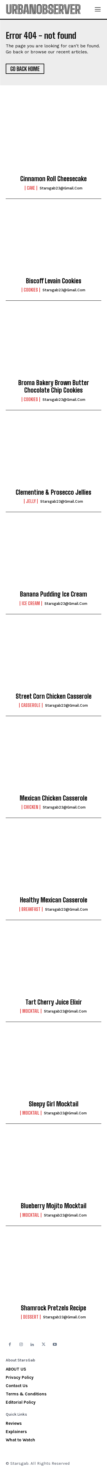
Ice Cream (31, 603)
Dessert (31, 1317)
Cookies (31, 290)
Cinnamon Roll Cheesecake (53, 179)
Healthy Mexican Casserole (53, 900)
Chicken (31, 807)
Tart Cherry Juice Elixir (53, 1002)
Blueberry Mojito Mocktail (53, 1206)
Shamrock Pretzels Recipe (53, 1308)
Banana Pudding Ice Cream (53, 594)
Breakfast (31, 909)
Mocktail (30, 1011)
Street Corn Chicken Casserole (54, 696)
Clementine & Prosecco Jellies (53, 492)
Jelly (31, 501)
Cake (31, 188)
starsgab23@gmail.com (61, 188)
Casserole (31, 705)
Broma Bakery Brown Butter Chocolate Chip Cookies (53, 386)
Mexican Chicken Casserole (53, 798)
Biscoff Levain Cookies (53, 281)
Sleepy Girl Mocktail (53, 1104)
